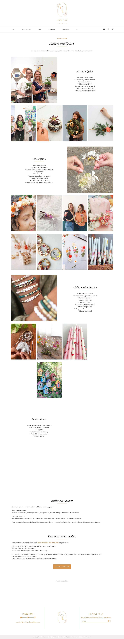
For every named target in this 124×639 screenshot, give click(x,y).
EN (77, 29)
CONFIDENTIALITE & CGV (84, 637)
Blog (39, 29)
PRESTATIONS (26, 29)
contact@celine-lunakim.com (28, 622)
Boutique (66, 29)
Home (13, 29)
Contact (52, 29)
